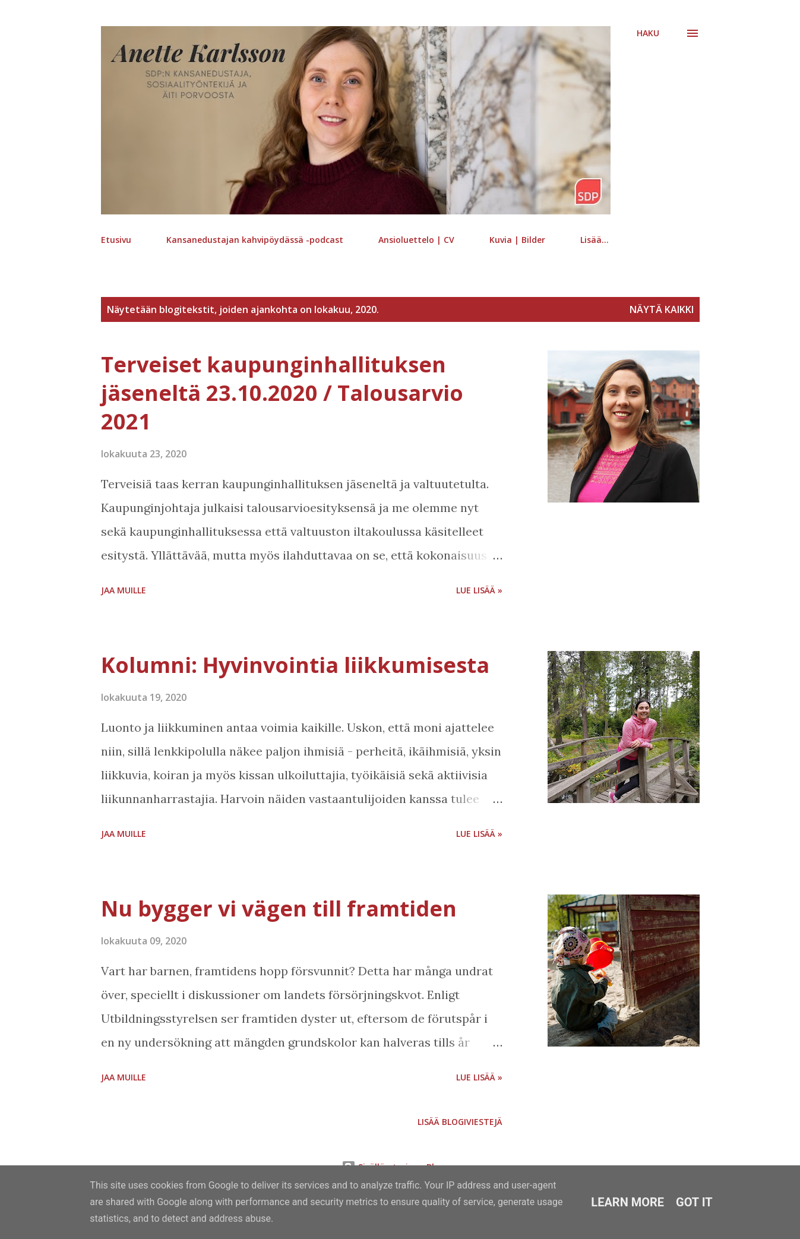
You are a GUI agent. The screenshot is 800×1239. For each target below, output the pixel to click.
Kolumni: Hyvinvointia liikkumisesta (295, 664)
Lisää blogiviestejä (460, 1121)
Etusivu (116, 239)
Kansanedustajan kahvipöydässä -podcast (254, 239)
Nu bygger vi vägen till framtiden (279, 908)
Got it (694, 1202)
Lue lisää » (479, 590)
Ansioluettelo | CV (416, 239)
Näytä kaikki (662, 309)
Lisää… (594, 239)
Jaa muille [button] (123, 590)
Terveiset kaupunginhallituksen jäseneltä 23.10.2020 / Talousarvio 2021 (282, 393)
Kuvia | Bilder (517, 239)
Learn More (627, 1202)
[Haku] (648, 33)
